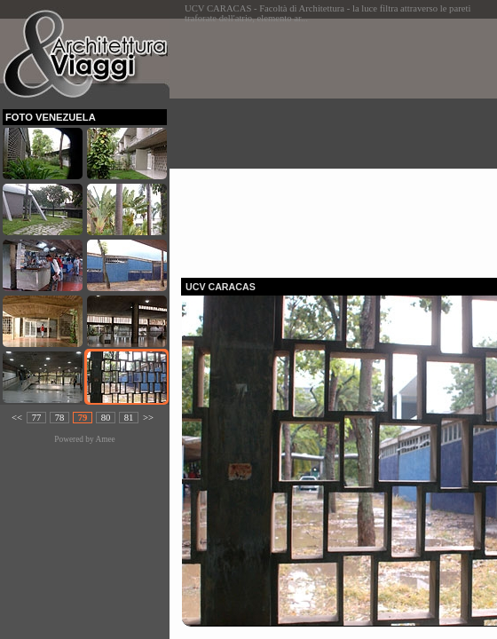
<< (17, 417)
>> (148, 417)
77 (37, 417)
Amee (104, 439)
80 (106, 417)
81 (129, 417)
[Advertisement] (339, 143)
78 (60, 417)
